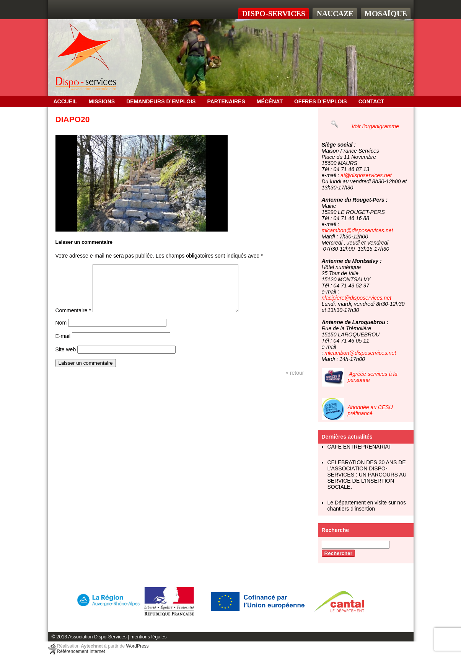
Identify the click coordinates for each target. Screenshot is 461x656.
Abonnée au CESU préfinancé (370, 410)
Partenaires (226, 101)
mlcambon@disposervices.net (357, 230)
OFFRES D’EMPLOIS (320, 101)
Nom (61, 332)
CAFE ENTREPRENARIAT (359, 447)
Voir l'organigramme (375, 126)
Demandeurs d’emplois (160, 101)
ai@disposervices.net (365, 175)
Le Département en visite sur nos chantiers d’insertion (366, 505)
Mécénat (270, 101)
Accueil (65, 101)
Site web (65, 359)
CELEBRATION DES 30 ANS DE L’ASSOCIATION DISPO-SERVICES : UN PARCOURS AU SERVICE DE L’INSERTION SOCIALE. (367, 474)
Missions (102, 101)
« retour (294, 382)
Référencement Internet (81, 651)
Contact (371, 101)
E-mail (63, 345)
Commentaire (73, 320)
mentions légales (148, 637)
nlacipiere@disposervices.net (356, 298)
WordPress (137, 646)
